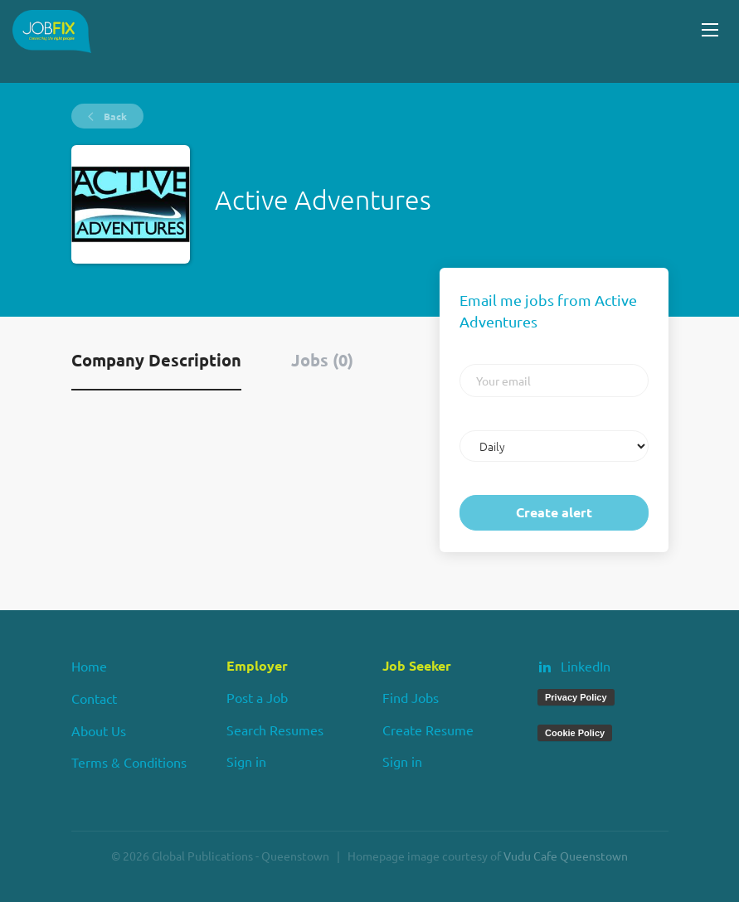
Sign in (246, 761)
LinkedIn (585, 665)
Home (89, 665)
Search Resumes (274, 729)
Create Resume (428, 729)
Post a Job (257, 697)
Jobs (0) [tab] (322, 360)
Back (114, 116)
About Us (98, 730)
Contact (94, 698)
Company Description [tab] (156, 360)
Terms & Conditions (129, 762)
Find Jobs (410, 697)
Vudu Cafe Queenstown (565, 855)
